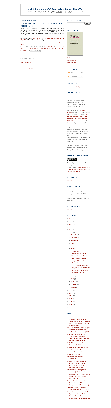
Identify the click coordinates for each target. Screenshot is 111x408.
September (74, 240)
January (73, 287)
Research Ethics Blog (73, 354)
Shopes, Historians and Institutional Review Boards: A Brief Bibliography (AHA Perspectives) (78, 383)
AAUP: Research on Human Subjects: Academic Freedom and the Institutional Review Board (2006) (78, 330)
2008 (71, 301)
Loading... (70, 180)
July (72, 246)
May (72, 276)
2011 (71, 293)
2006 (71, 307)
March (73, 281)
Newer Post (24, 65)
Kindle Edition (71, 60)
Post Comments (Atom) (36, 69)
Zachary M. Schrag (78, 165)
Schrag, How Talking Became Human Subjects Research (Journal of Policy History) (78, 376)
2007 (71, 304)
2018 (71, 218)
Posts (71, 73)
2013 (71, 232)
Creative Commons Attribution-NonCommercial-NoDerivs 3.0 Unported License (78, 169)
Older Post (61, 65)
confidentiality (33, 48)
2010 (71, 296)
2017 (71, 221)
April (72, 279)
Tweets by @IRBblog (73, 87)
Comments (72, 76)
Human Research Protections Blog (77, 347)
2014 (71, 230)
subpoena (54, 48)
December (74, 235)
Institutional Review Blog (55, 8)
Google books (71, 62)
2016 (71, 224)
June (72, 249)
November (74, 237)
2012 (71, 290)
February (74, 284)
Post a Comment (25, 62)
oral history (45, 48)
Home (42, 65)
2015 (71, 227)
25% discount (71, 58)
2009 (71, 299)
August (73, 243)
